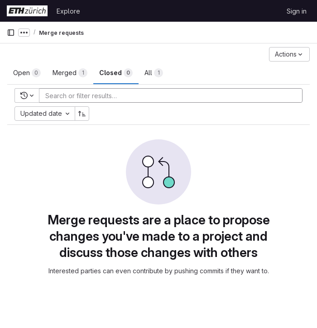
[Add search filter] (173, 95)
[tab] (27, 73)
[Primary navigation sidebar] (11, 32)
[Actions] (289, 54)
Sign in (297, 11)
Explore (68, 11)
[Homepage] (27, 11)
